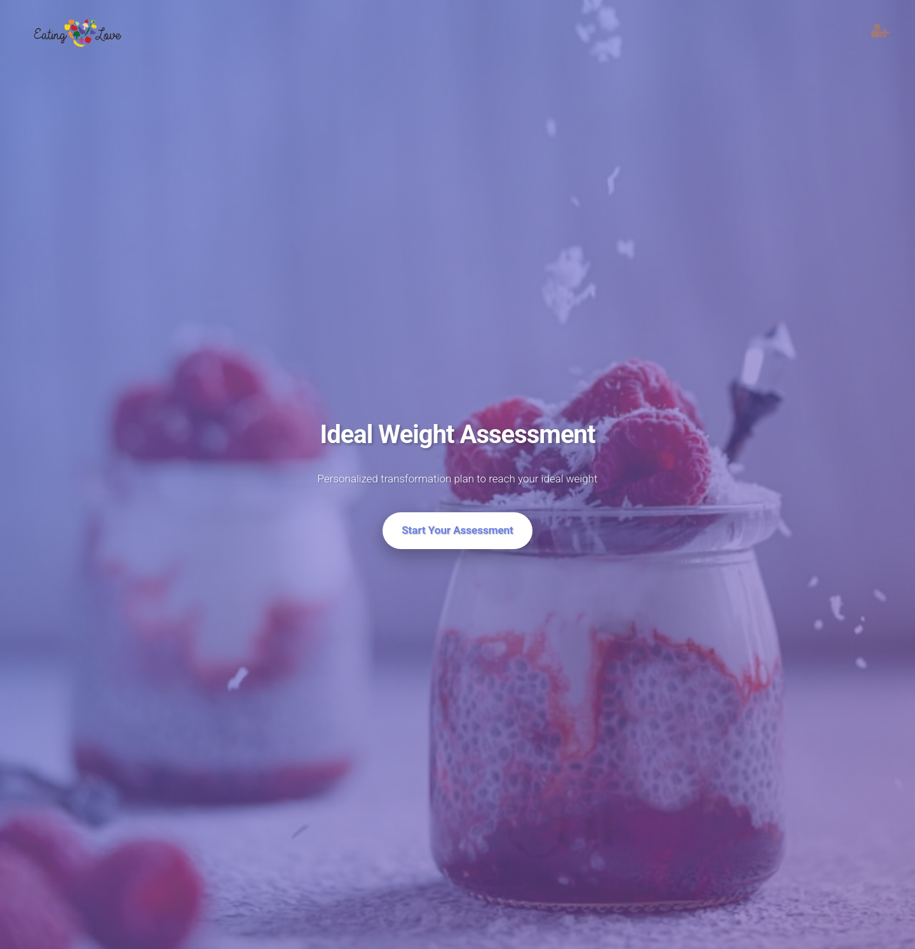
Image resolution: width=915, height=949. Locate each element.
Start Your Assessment (457, 530)
